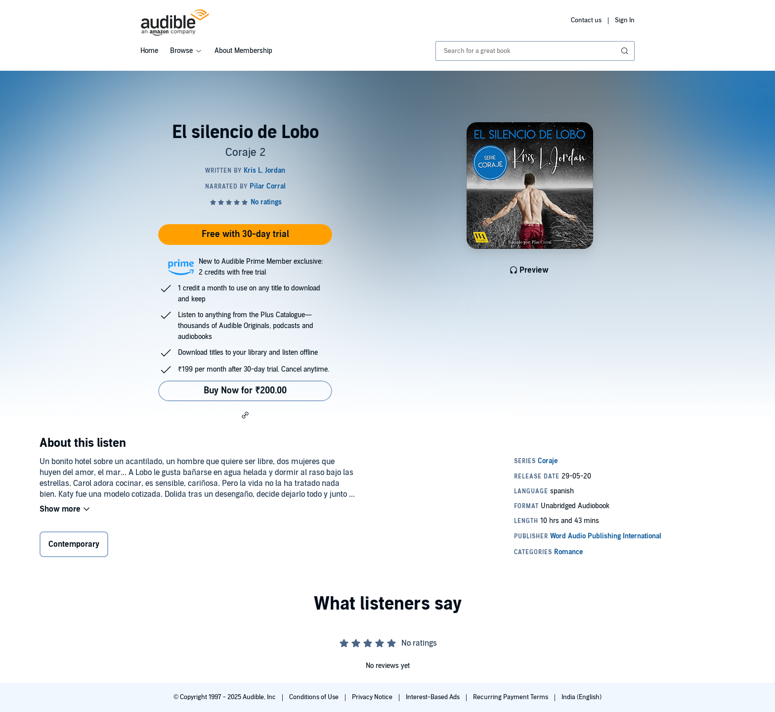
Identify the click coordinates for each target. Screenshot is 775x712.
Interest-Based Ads (433, 697)
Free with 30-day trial (245, 234)
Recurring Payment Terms (511, 697)
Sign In (625, 20)
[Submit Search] (626, 51)
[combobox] (535, 51)
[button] (245, 415)
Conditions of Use (314, 697)
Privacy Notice (373, 697)
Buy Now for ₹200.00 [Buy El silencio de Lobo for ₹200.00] (245, 390)
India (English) (581, 697)
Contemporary (73, 544)
